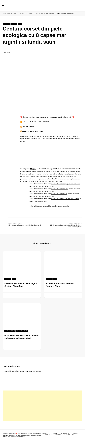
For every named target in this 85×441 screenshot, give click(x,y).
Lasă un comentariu (10, 54)
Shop (19, 23)
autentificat (15, 371)
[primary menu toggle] (3, 5)
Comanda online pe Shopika (32, 131)
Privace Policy (50, 436)
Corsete (13, 23)
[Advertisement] (42, 406)
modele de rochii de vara (59, 189)
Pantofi (49, 278)
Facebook (75, 433)
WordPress (7, 436)
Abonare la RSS (69, 434)
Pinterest (58, 434)
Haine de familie (10, 330)
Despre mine (65, 433)
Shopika (33, 169)
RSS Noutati (46, 433)
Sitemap (55, 433)
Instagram (48, 434)
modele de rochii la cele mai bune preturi (65, 199)
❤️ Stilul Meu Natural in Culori (24, 433)
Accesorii (6, 23)
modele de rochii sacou (59, 194)
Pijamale (19, 330)
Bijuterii (7, 278)
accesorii (46, 206)
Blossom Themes (30, 435)
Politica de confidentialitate (18, 436)
